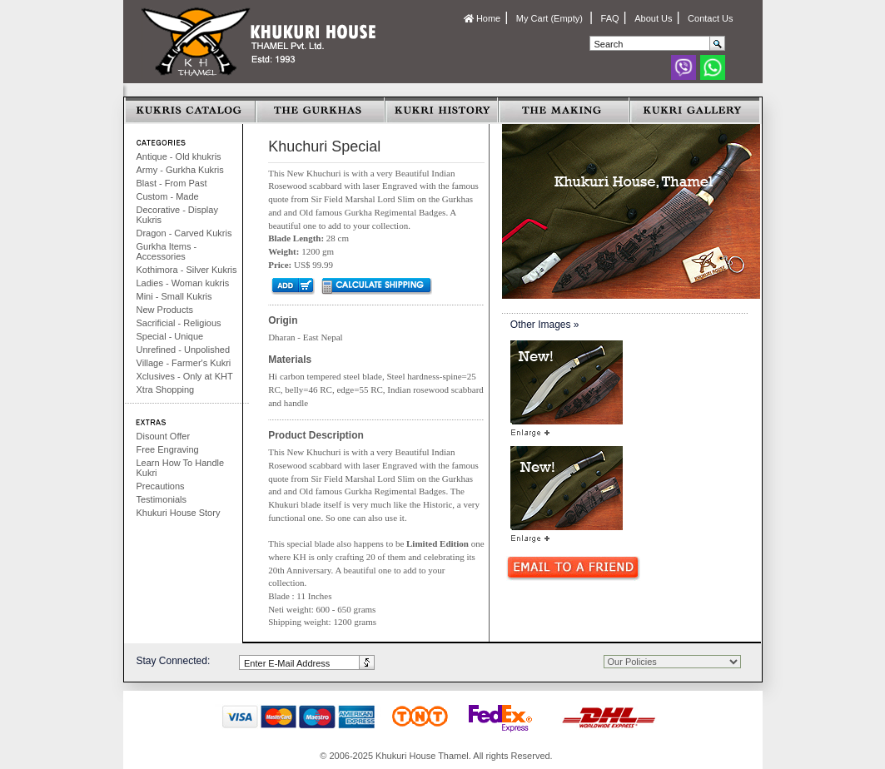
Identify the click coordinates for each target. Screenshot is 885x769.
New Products (165, 310)
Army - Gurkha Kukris (180, 170)
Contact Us (710, 18)
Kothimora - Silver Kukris (187, 270)
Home (482, 18)
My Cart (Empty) (550, 18)
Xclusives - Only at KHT (185, 376)
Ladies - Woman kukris (183, 283)
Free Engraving (168, 449)
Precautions (161, 486)
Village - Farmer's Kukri (184, 363)
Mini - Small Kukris (174, 296)
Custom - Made (168, 196)
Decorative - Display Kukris (177, 215)
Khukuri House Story (179, 513)
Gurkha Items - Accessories (167, 251)
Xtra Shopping (166, 389)
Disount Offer (164, 436)
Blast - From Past (172, 183)
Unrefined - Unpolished (184, 350)
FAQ (610, 18)
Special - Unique (170, 336)
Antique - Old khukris (179, 156)
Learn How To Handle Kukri (181, 468)
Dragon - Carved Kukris (184, 233)
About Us (653, 18)
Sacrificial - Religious (179, 323)
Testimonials (162, 499)
